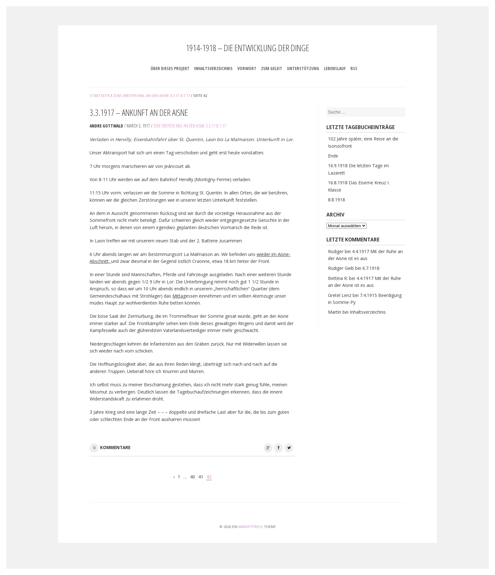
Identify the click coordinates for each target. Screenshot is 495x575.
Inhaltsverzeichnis (213, 68)
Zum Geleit (271, 68)
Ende (333, 156)
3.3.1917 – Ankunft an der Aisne (139, 112)
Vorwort (246, 68)
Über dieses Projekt (170, 68)
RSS (353, 68)
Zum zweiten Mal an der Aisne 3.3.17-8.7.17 (189, 126)
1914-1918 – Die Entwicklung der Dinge (247, 48)
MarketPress (250, 526)
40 (192, 477)
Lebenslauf (335, 68)
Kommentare (115, 447)
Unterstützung (303, 68)
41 (200, 477)
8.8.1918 (336, 200)
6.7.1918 (370, 268)
